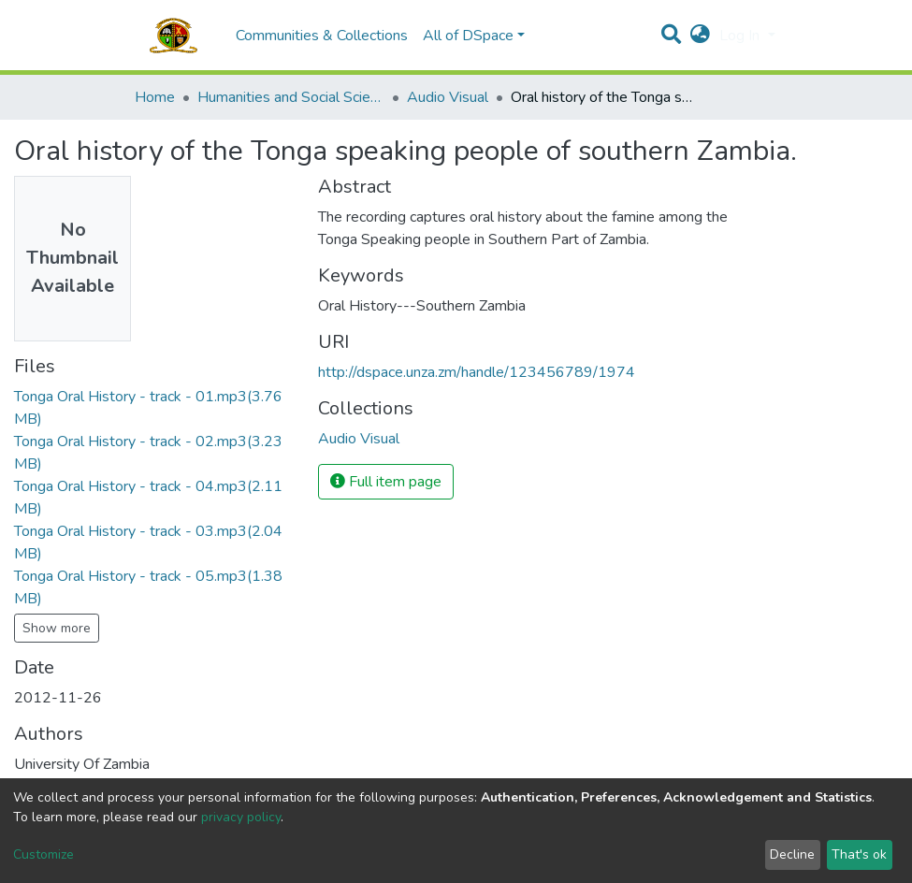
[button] (700, 35)
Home (155, 97)
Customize (43, 854)
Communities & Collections (322, 35)
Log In (741, 35)
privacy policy (241, 817)
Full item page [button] (386, 481)
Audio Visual (447, 97)
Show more (56, 628)
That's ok (859, 854)
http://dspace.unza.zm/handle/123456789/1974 (476, 372)
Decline (792, 854)
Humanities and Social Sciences (290, 97)
